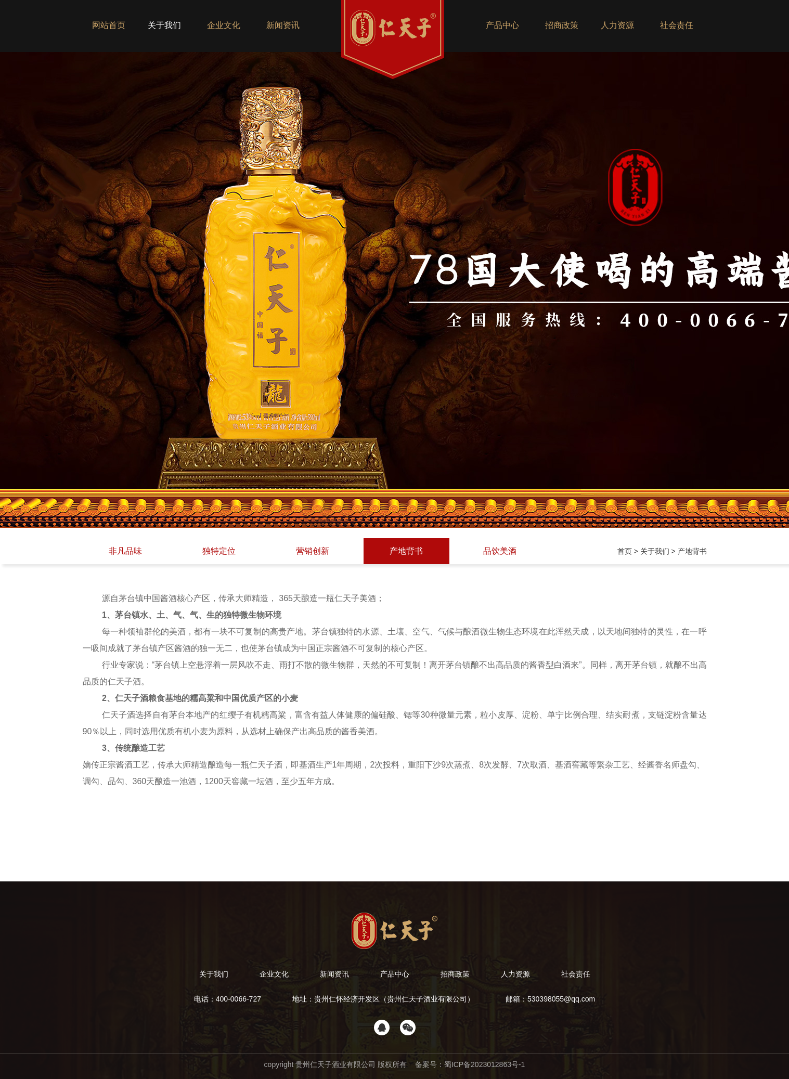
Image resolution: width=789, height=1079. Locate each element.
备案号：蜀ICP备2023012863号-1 (469, 1064)
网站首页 (108, 25)
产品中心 (502, 25)
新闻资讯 (283, 25)
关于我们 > (659, 551)
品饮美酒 (499, 551)
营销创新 (312, 551)
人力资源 (617, 25)
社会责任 (676, 25)
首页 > (628, 551)
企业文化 (223, 25)
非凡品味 (125, 551)
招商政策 (561, 25)
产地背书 (406, 551)
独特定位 (219, 551)
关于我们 (164, 25)
